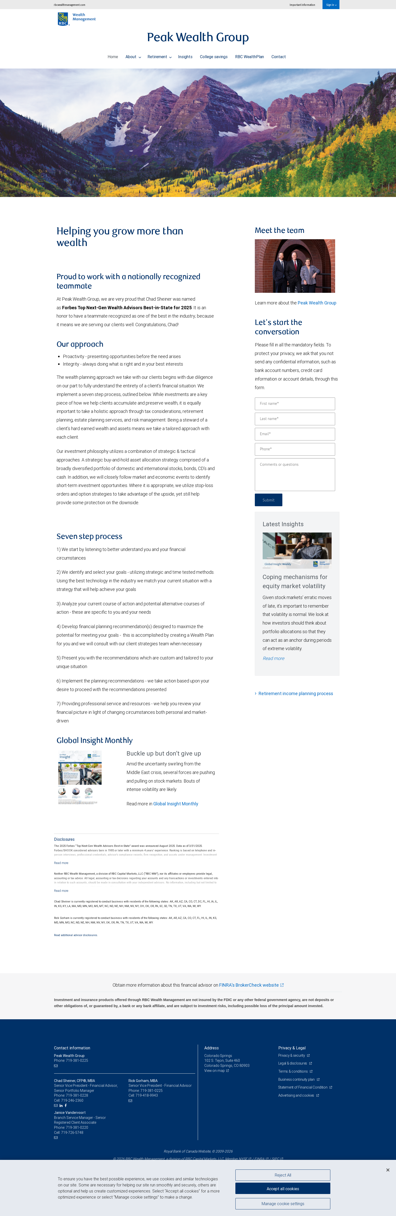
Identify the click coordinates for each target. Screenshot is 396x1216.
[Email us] (56, 1065)
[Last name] (295, 419)
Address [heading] (211, 1047)
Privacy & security (292, 1055)
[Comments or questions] (295, 474)
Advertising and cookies (296, 1095)
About (133, 55)
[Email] (295, 434)
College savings (214, 55)
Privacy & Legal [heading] (292, 1047)
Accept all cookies (283, 1188)
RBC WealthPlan (249, 55)
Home (113, 55)
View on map (214, 1070)
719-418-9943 (147, 1095)
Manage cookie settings (283, 1204)
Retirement (159, 55)
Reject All (283, 1175)
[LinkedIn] (62, 1105)
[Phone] (295, 449)
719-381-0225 (151, 1090)
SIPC (275, 1159)
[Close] (387, 1170)
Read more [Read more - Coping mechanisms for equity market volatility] (273, 658)
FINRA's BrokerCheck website (249, 985)
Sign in (331, 4)
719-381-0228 (77, 1095)
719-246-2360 (72, 1100)
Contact (278, 55)
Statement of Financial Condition (303, 1087)
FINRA (259, 1159)
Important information (302, 4)
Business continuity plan (296, 1079)
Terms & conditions (293, 1071)
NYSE (243, 1159)
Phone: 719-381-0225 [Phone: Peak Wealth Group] (71, 1060)
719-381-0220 (77, 1127)
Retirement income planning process (296, 693)
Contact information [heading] (72, 1047)
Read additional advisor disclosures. (76, 935)
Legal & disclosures (293, 1063)
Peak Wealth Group (317, 303)
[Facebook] (66, 1105)
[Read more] (61, 863)
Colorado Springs (218, 1055)
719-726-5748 (72, 1132)
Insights (185, 55)
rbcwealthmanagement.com (69, 4)
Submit (269, 499)
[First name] (295, 403)
